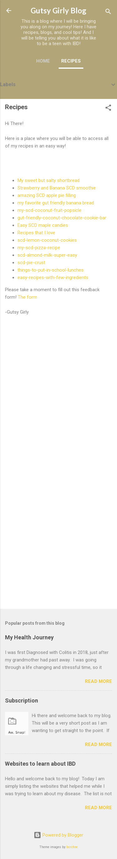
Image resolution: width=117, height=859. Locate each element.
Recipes (71, 61)
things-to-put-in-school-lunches (50, 270)
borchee (72, 847)
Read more (98, 681)
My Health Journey (29, 637)
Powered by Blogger (58, 835)
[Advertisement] (58, 540)
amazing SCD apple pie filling (46, 195)
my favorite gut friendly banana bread (55, 203)
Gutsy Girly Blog (58, 10)
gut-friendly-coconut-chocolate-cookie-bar (61, 218)
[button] (108, 109)
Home (43, 61)
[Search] (108, 12)
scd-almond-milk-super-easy (47, 255)
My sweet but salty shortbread (48, 180)
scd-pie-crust (31, 262)
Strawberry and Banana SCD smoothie (56, 188)
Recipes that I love (36, 233)
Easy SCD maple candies (42, 225)
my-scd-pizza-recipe (38, 247)
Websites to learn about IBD (40, 763)
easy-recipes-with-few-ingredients (52, 277)
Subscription (21, 700)
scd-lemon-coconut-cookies (47, 240)
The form (27, 297)
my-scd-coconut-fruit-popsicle (49, 210)
